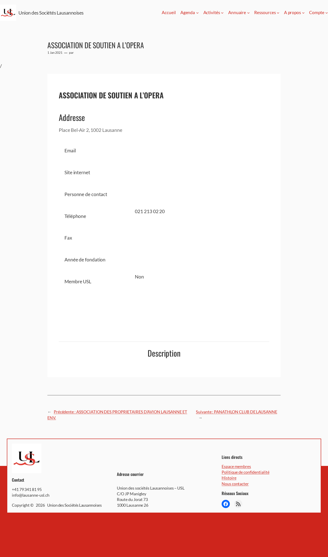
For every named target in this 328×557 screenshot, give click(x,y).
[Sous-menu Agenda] (197, 12)
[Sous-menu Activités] (222, 12)
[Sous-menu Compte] (326, 12)
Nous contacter (235, 483)
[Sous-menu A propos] (303, 12)
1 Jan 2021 (54, 52)
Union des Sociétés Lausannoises (51, 12)
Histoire (229, 477)
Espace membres (236, 466)
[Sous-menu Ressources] (278, 12)
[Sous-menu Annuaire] (248, 12)
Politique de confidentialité (245, 472)
